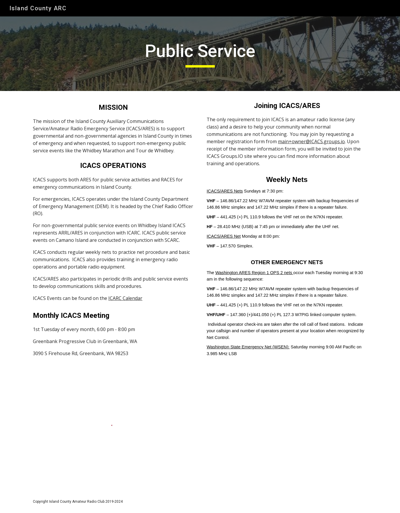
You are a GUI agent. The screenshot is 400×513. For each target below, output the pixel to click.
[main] (200, 54)
